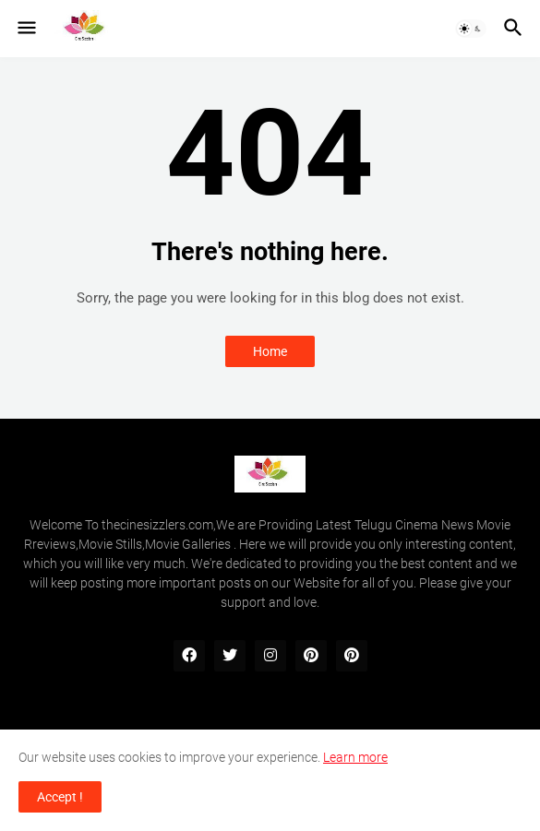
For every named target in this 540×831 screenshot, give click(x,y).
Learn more (355, 757)
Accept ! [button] (60, 796)
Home (270, 351)
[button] (25, 28)
